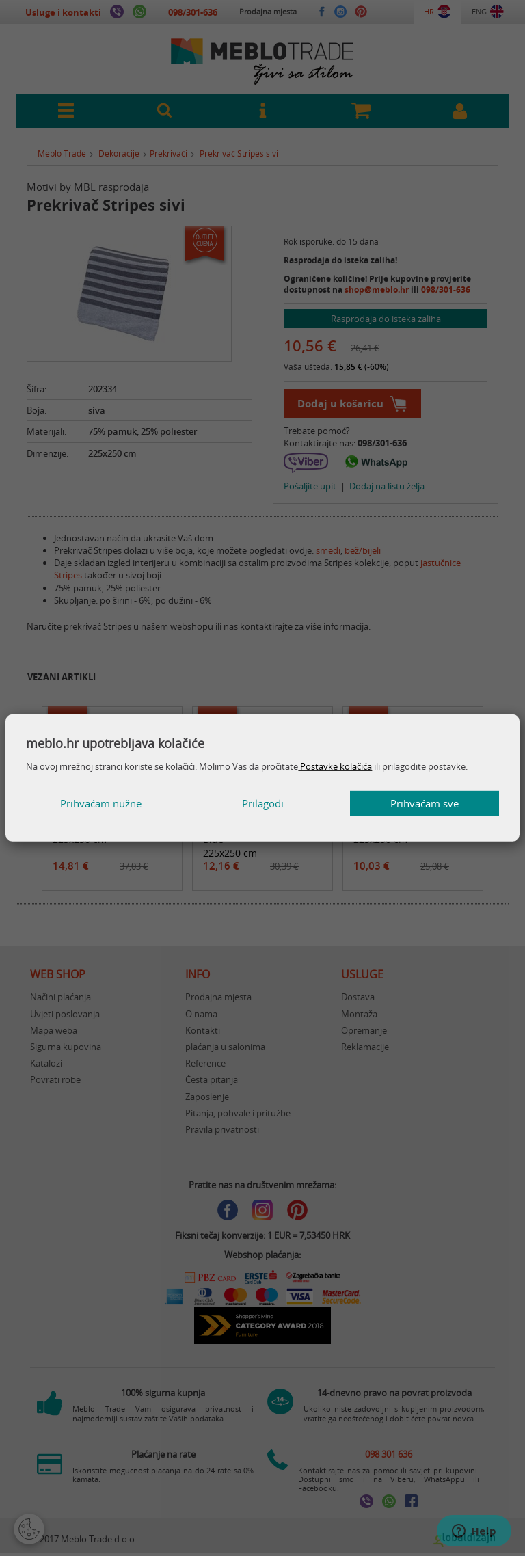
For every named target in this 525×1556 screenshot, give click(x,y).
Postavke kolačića (335, 766)
